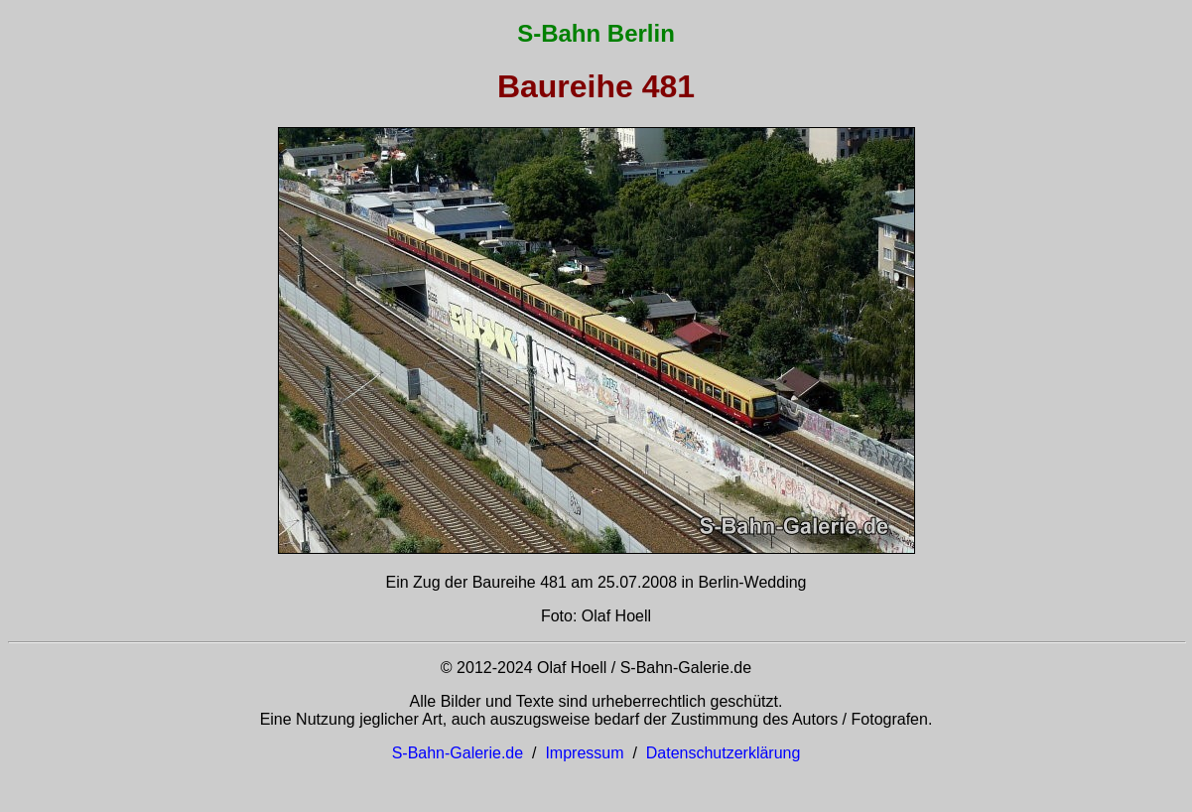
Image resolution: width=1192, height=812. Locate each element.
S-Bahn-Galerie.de (458, 752)
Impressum (584, 752)
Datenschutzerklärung (723, 752)
